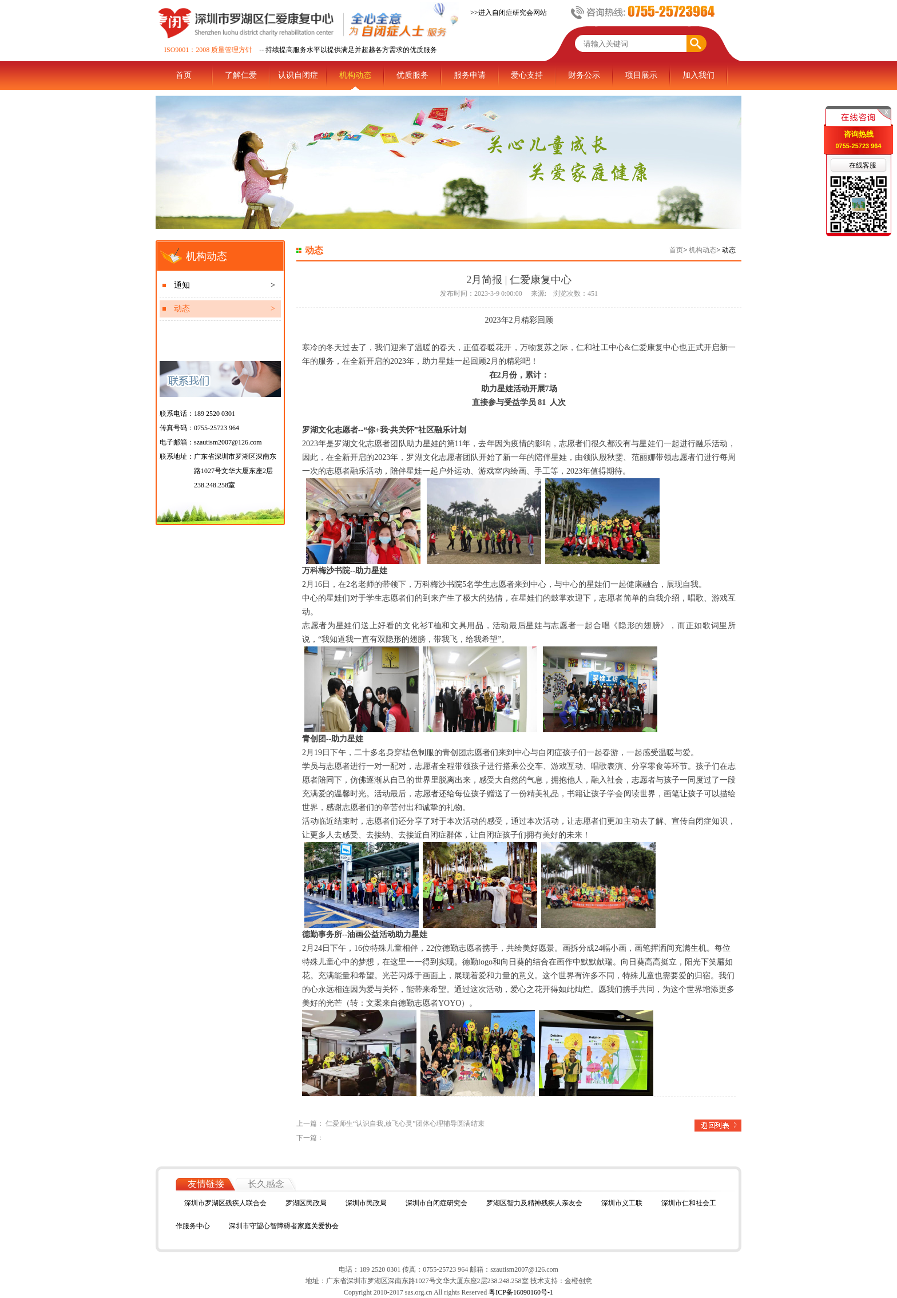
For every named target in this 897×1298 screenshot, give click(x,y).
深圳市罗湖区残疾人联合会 (225, 1203)
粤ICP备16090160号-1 (520, 1292)
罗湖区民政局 (306, 1203)
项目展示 (641, 75)
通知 (224, 285)
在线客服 (862, 165)
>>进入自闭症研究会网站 (508, 13)
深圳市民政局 (366, 1203)
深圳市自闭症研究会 (436, 1203)
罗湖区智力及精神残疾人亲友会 (534, 1203)
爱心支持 (527, 75)
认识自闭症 (298, 75)
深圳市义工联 (621, 1203)
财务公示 (584, 75)
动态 (224, 308)
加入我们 (698, 75)
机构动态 (355, 75)
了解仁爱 (241, 75)
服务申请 (470, 75)
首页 (184, 75)
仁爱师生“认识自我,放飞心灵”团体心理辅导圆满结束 (405, 1124)
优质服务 (412, 75)
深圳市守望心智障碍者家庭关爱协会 (284, 1226)
